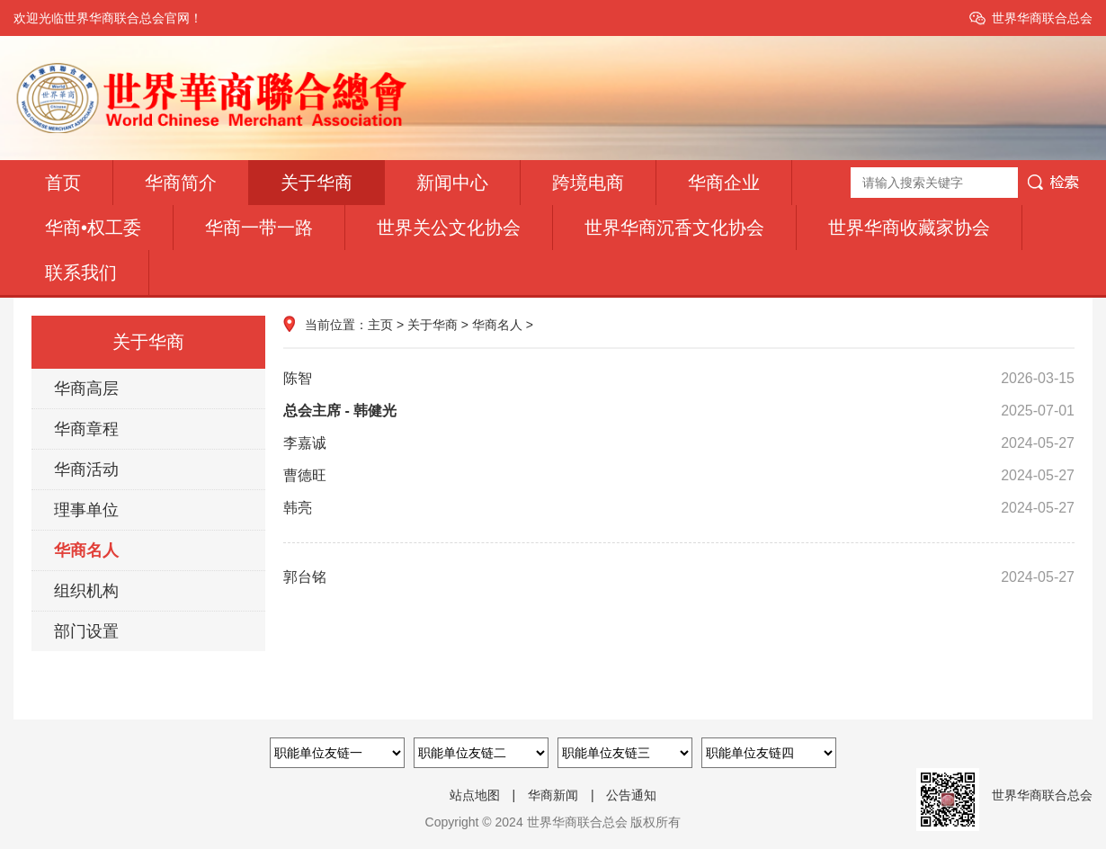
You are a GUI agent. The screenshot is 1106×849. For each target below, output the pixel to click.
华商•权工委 (93, 227)
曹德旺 (679, 476)
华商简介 (181, 182)
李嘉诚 (679, 443)
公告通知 (631, 795)
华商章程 (86, 429)
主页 (380, 324)
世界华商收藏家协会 (909, 227)
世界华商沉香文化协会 (674, 227)
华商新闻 (553, 795)
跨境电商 (588, 182)
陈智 (679, 378)
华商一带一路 (259, 227)
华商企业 (724, 182)
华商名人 (86, 550)
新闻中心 (452, 182)
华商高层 (86, 389)
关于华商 (316, 182)
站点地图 (475, 795)
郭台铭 (679, 577)
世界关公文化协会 (449, 227)
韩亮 (679, 508)
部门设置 (86, 631)
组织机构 (86, 591)
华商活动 (86, 469)
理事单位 (86, 510)
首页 (63, 182)
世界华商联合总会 (1042, 18)
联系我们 (81, 272)
